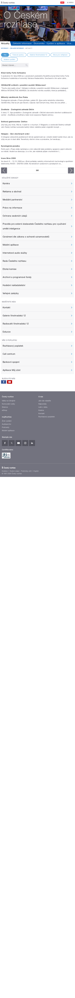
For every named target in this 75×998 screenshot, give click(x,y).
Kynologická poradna (10, 434)
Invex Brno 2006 (8, 487)
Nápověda (42, 733)
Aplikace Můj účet (11, 699)
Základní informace (22, 43)
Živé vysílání (6, 750)
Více (70, 43)
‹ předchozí (4, 500)
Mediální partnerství (12, 529)
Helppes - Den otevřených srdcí (15, 381)
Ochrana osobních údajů (15, 545)
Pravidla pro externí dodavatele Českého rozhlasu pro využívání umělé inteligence (34, 555)
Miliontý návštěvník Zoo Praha (14, 221)
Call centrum (9, 683)
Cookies (5, 800)
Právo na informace (12, 537)
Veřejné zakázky (11, 622)
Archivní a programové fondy (17, 606)
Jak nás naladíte (44, 730)
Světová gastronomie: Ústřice (14, 327)
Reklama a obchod (12, 520)
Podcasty (5, 756)
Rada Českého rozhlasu (14, 590)
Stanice (5, 736)
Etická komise (9, 598)
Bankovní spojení (11, 691)
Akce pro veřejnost (60, 55)
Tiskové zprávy (18, 55)
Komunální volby (8, 733)
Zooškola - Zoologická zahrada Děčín (17, 274)
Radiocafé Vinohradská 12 (16, 653)
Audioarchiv (6, 753)
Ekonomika (39, 43)
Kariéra (6, 512)
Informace (4, 48)
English (36, 800)
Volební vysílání (9, 59)
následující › (71, 500)
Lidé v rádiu (43, 736)
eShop (4, 739)
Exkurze (7, 661)
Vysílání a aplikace (56, 43)
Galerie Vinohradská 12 (38, 55)
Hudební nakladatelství (14, 614)
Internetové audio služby (15, 582)
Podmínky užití (26, 800)
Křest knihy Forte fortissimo (13, 114)
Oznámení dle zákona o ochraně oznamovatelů (26, 566)
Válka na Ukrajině (8, 730)
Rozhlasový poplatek (13, 675)
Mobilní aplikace (11, 574)
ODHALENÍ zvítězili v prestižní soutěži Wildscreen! (23, 167)
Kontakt (6, 636)
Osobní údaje (14, 800)
